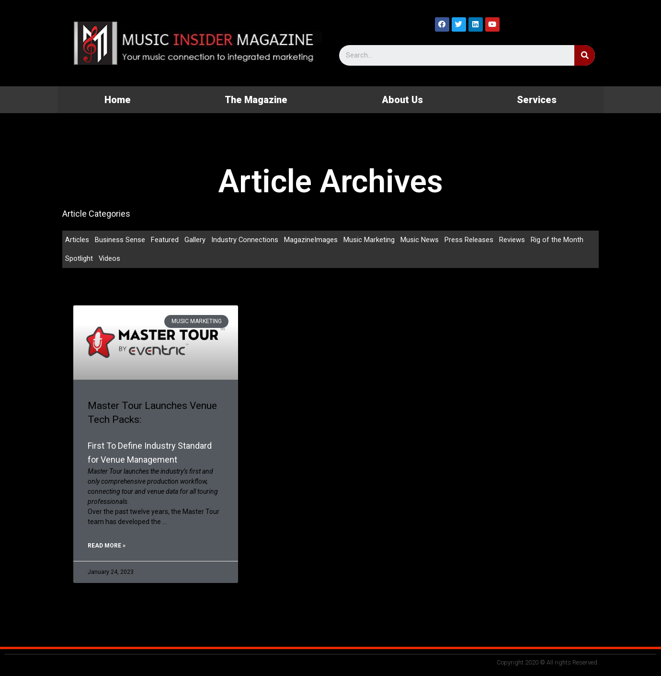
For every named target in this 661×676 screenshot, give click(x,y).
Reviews (512, 239)
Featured (165, 239)
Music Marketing (369, 239)
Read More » (106, 546)
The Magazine (256, 99)
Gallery (194, 239)
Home (117, 99)
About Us (402, 99)
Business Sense (120, 239)
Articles (77, 239)
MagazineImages (311, 239)
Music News (420, 239)
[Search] (584, 55)
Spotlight (79, 259)
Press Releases (469, 239)
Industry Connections (245, 239)
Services (537, 99)
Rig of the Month (557, 239)
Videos (110, 259)
